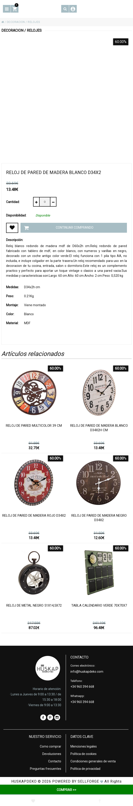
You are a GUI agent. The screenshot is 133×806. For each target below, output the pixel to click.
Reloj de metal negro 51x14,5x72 (34, 605)
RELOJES (34, 22)
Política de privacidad (85, 768)
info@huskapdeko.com (86, 671)
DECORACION (16, 22)
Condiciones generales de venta (93, 761)
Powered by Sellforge (75, 781)
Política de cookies (83, 754)
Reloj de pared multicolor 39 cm (34, 426)
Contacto (54, 761)
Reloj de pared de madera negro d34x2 (99, 518)
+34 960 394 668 (82, 686)
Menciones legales (83, 746)
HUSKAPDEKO (24, 781)
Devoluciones (51, 754)
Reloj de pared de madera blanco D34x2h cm (99, 428)
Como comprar (50, 746)
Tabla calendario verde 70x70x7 (99, 605)
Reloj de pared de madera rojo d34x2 (34, 516)
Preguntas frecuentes (45, 768)
